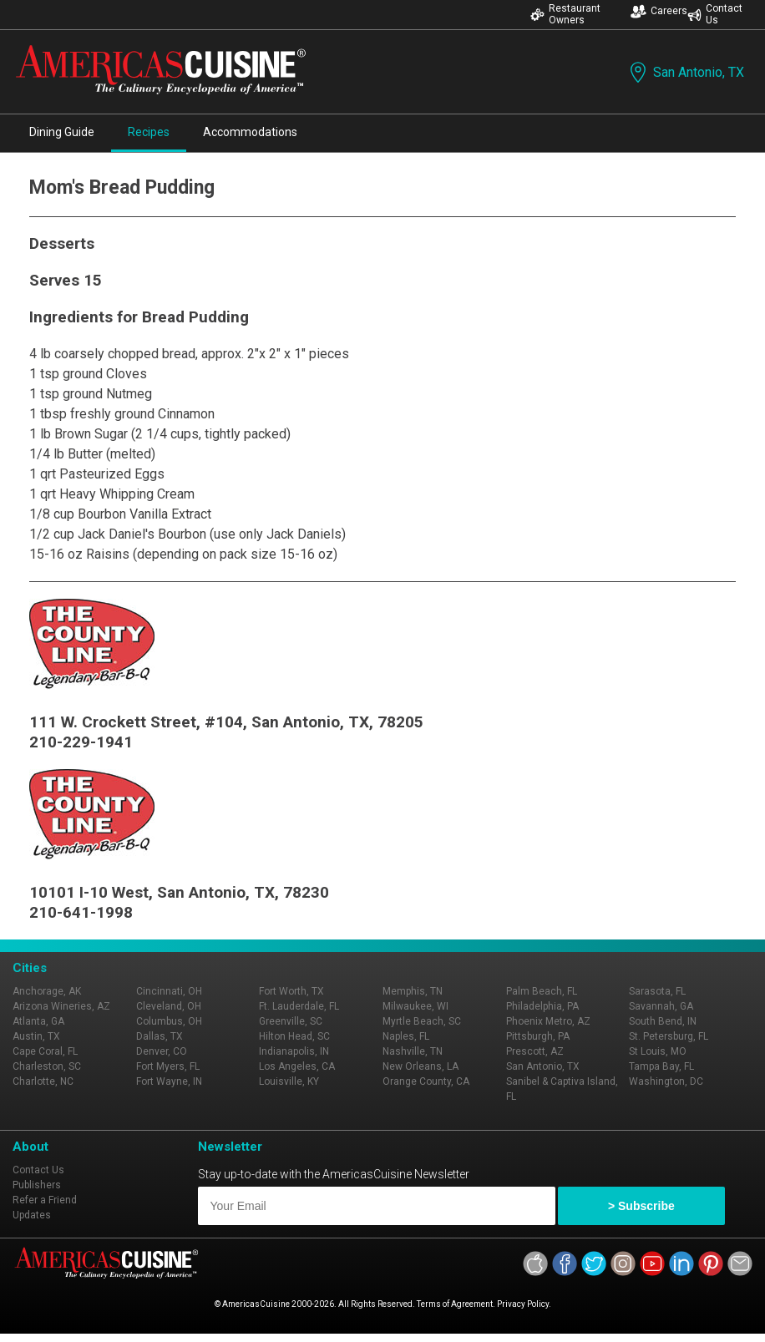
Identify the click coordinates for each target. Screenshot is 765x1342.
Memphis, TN (412, 991)
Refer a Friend (45, 1200)
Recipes (149, 132)
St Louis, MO (657, 1051)
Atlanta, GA (38, 1021)
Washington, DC (666, 1081)
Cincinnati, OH (169, 991)
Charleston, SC (47, 1066)
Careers (659, 11)
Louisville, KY (289, 1081)
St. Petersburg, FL (668, 1036)
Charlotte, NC (43, 1081)
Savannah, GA (661, 1006)
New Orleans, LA (420, 1066)
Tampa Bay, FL (661, 1066)
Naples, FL (405, 1036)
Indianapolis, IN (294, 1051)
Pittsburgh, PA (538, 1036)
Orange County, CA (425, 1081)
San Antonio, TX (685, 72)
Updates (32, 1215)
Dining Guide (61, 132)
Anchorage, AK (47, 991)
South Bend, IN (663, 1021)
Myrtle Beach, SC (421, 1021)
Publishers (37, 1185)
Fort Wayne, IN (169, 1081)
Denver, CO (161, 1051)
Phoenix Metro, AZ (548, 1021)
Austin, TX (36, 1036)
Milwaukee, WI (415, 1006)
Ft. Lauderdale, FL (299, 1006)
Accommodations (250, 132)
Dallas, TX (159, 1036)
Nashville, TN (412, 1051)
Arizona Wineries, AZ (61, 1006)
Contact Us (714, 14)
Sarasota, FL (657, 991)
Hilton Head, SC (294, 1036)
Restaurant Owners (565, 14)
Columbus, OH (169, 1021)
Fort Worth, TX (291, 991)
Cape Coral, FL (45, 1051)
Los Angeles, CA (297, 1066)
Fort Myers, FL (168, 1066)
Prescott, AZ (535, 1051)
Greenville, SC (290, 1021)
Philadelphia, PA (542, 1006)
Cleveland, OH (168, 1006)
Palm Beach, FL (541, 991)
